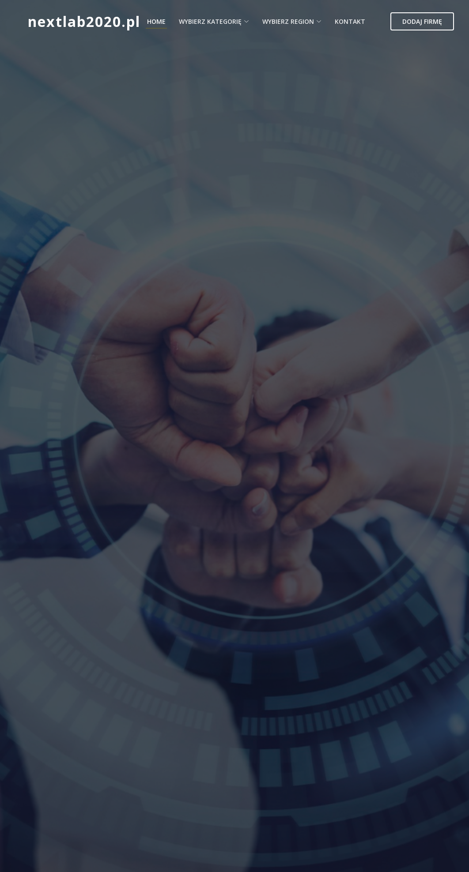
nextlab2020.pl (84, 21)
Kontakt (350, 21)
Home (156, 21)
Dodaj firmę (422, 21)
